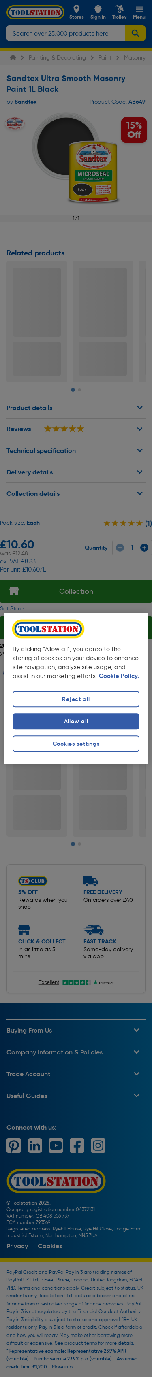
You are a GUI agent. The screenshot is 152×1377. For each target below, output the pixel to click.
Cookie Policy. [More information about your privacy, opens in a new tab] (119, 676)
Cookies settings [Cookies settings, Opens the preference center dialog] (76, 743)
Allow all (76, 721)
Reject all (76, 699)
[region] (76, 688)
